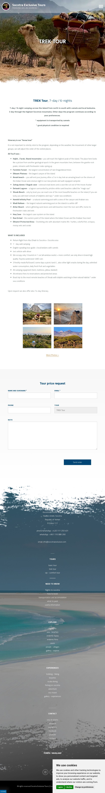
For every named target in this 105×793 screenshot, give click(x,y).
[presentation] (33, 462)
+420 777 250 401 (60, 530)
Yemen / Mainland (52, 753)
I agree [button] (60, 787)
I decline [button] (69, 787)
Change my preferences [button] (84, 787)
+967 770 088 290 (57, 534)
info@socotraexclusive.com (55, 541)
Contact (52, 713)
